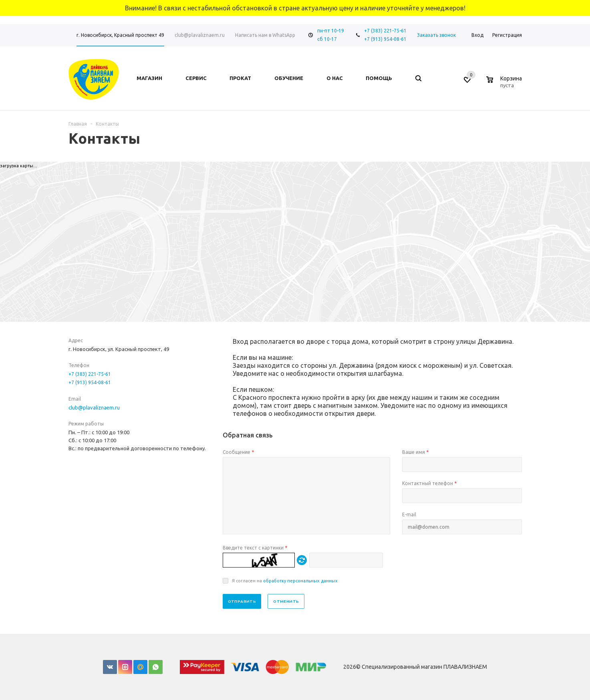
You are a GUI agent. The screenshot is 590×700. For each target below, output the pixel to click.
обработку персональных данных (300, 580)
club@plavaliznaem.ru (94, 407)
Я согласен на (285, 580)
